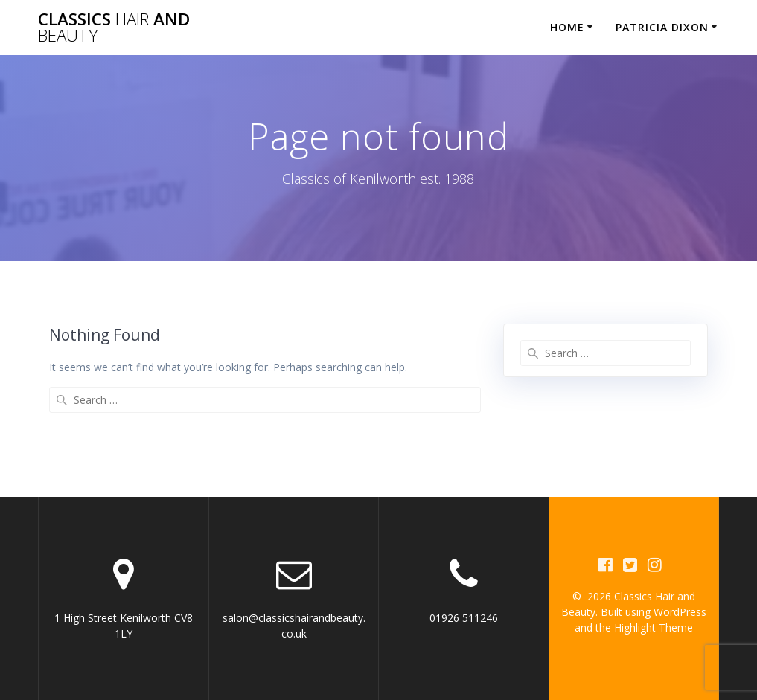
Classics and (114, 28)
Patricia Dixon (662, 27)
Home (567, 27)
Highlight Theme (653, 627)
